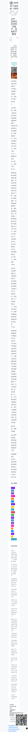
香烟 (12, 493)
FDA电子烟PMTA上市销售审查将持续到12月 (14, 612)
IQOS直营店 (13, 731)
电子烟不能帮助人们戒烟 (14, 659)
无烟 (12, 523)
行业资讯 (15, 13)
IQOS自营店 (11, 729)
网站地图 (14, 721)
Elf (12, 536)
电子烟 (13, 487)
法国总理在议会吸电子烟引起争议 (14, 635)
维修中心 (12, 11)
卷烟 (12, 514)
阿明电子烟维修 (13, 720)
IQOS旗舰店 (11, 725)
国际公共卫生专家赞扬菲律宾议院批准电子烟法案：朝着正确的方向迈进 (14, 625)
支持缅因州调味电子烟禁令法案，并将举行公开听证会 (14, 582)
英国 (12, 517)
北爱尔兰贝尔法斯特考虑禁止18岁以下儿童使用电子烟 (14, 668)
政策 (12, 506)
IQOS (13, 533)
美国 (12, 501)
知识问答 (14, 15)
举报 (18, 37)
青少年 (13, 512)
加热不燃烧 (14, 539)
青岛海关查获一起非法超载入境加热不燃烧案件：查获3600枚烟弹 (14, 570)
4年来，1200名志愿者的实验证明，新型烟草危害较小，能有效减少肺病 (14, 556)
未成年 (13, 504)
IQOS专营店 (14, 727)
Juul (12, 520)
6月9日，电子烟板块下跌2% (14, 696)
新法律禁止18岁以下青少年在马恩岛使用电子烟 (14, 593)
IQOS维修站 (13, 718)
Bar (12, 531)
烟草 (12, 490)
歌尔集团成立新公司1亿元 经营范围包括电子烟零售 (14, 688)
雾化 (12, 509)
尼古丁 (13, 496)
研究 (12, 498)
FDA (12, 525)
